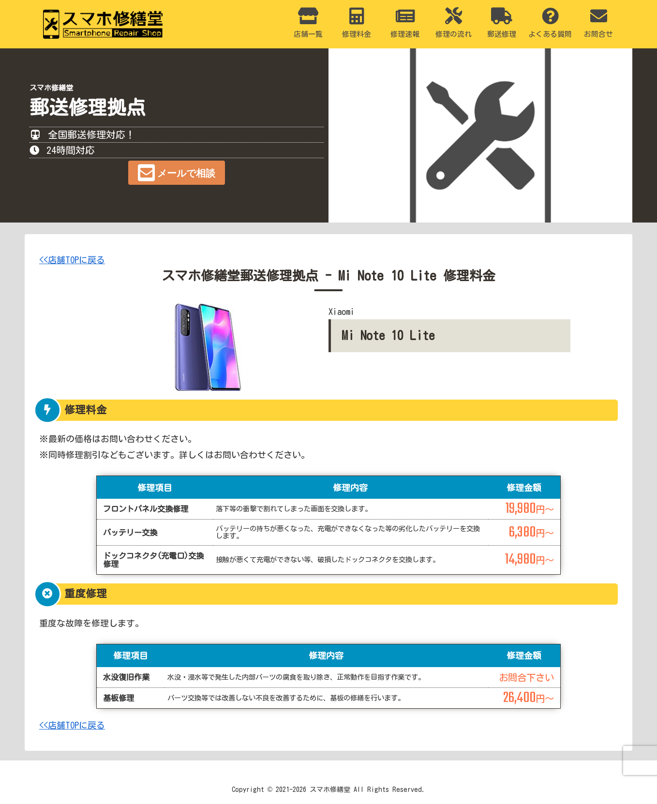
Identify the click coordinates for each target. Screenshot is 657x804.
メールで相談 (186, 173)
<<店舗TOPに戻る (72, 259)
